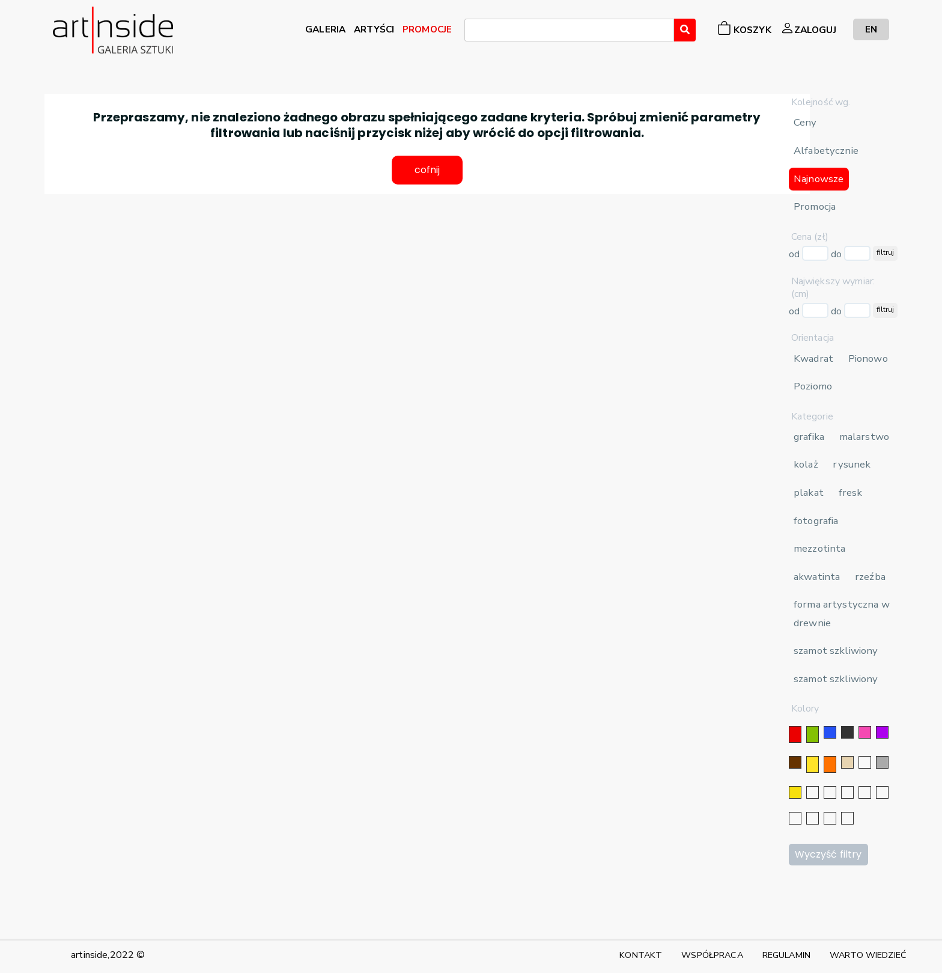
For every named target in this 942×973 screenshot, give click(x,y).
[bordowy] (830, 818)
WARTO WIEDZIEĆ (868, 955)
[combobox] (569, 30)
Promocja (815, 206)
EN (871, 29)
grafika (809, 437)
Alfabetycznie (826, 150)
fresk (851, 492)
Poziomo (813, 386)
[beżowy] (847, 762)
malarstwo (864, 437)
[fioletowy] (882, 732)
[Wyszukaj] (685, 30)
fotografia (816, 521)
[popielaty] (812, 818)
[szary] (882, 762)
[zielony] (812, 734)
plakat (809, 492)
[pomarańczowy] (830, 764)
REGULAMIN (786, 955)
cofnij (427, 170)
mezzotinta (819, 548)
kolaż (806, 464)
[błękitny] (882, 792)
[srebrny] (812, 792)
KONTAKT (640, 955)
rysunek (852, 464)
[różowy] (865, 732)
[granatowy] (865, 792)
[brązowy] (795, 762)
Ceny (805, 122)
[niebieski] (830, 732)
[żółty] (812, 764)
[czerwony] (795, 734)
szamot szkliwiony (836, 650)
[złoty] (795, 792)
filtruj (885, 252)
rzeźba (870, 577)
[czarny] (847, 732)
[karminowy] (795, 818)
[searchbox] (471, 31)
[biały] (865, 762)
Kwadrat (813, 358)
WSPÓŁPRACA (712, 955)
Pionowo (868, 358)
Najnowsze (818, 179)
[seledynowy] (847, 818)
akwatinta (817, 577)
